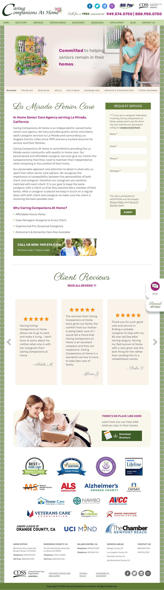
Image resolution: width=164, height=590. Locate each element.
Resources (97, 22)
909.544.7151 (93, 552)
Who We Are (27, 90)
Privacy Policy (117, 202)
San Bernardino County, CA (118, 560)
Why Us (58, 90)
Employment (117, 22)
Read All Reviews (80, 285)
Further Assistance (148, 90)
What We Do (44, 90)
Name (113, 134)
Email (113, 146)
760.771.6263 (59, 555)
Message (114, 171)
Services (38, 22)
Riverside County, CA (116, 556)
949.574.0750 (119, 14)
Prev (9, 342)
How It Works (73, 90)
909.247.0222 (93, 548)
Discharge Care (92, 90)
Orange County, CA (115, 548)
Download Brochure (125, 436)
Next (155, 342)
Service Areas (58, 22)
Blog (133, 22)
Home (6, 22)
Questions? (78, 22)
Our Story (21, 22)
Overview (11, 90)
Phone (113, 158)
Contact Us (148, 22)
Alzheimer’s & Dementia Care (119, 90)
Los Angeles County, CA (117, 552)
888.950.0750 (148, 14)
